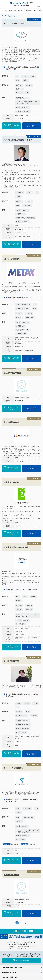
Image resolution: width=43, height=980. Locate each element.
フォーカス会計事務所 (13, 768)
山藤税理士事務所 (11, 875)
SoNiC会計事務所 (11, 661)
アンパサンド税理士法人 (14, 23)
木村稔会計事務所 (11, 422)
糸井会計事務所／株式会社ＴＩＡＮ (19, 140)
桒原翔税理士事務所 (12, 373)
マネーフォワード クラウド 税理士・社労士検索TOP (17, 10)
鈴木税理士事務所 (11, 482)
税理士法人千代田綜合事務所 (16, 547)
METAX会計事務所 (12, 259)
